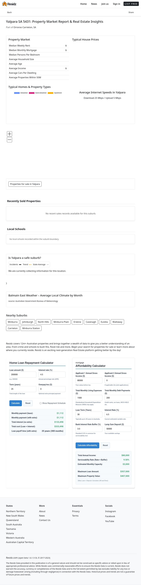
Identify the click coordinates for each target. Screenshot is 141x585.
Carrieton (13, 328)
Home (83, 3)
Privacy (75, 511)
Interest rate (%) (52, 374)
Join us (105, 3)
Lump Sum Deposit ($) (118, 429)
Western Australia (15, 537)
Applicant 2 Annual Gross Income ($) (118, 379)
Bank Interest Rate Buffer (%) (89, 430)
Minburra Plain (61, 321)
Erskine (77, 321)
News (94, 3)
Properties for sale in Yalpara (25, 184)
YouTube (109, 521)
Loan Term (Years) (89, 414)
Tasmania (11, 528)
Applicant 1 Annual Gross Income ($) (89, 379)
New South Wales (15, 515)
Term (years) (22, 389)
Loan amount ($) (22, 374)
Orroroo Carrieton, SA (25, 27)
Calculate (16, 403)
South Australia (14, 524)
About (42, 511)
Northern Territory (15, 511)
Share (131, 12)
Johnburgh (27, 321)
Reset (27, 403)
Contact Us (44, 520)
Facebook (110, 516)
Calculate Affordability (87, 445)
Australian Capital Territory (20, 542)
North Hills (43, 321)
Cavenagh (91, 321)
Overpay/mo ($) (52, 389)
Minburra (12, 321)
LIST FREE (131, 3)
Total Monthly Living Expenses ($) (89, 397)
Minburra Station (31, 328)
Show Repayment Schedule (53, 403)
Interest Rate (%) (118, 414)
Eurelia (104, 321)
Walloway (117, 321)
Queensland (12, 520)
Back (9, 12)
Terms (75, 515)
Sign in (116, 3)
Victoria (10, 533)
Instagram (110, 511)
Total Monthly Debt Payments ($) (118, 397)
